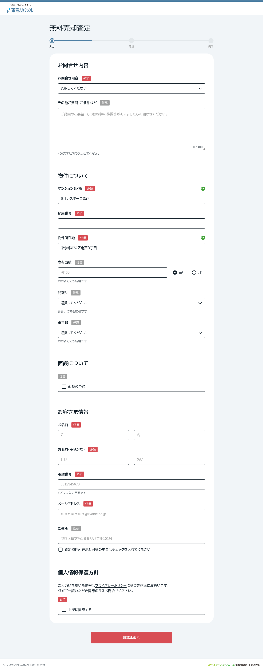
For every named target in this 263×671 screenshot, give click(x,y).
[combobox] (131, 514)
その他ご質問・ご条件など (77, 103)
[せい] (93, 460)
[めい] (169, 460)
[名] (169, 435)
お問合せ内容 (68, 78)
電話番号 (65, 474)
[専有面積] (113, 272)
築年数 (63, 322)
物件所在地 (66, 238)
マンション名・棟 (70, 188)
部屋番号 (65, 213)
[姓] (93, 435)
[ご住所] (131, 539)
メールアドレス (69, 504)
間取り (63, 293)
